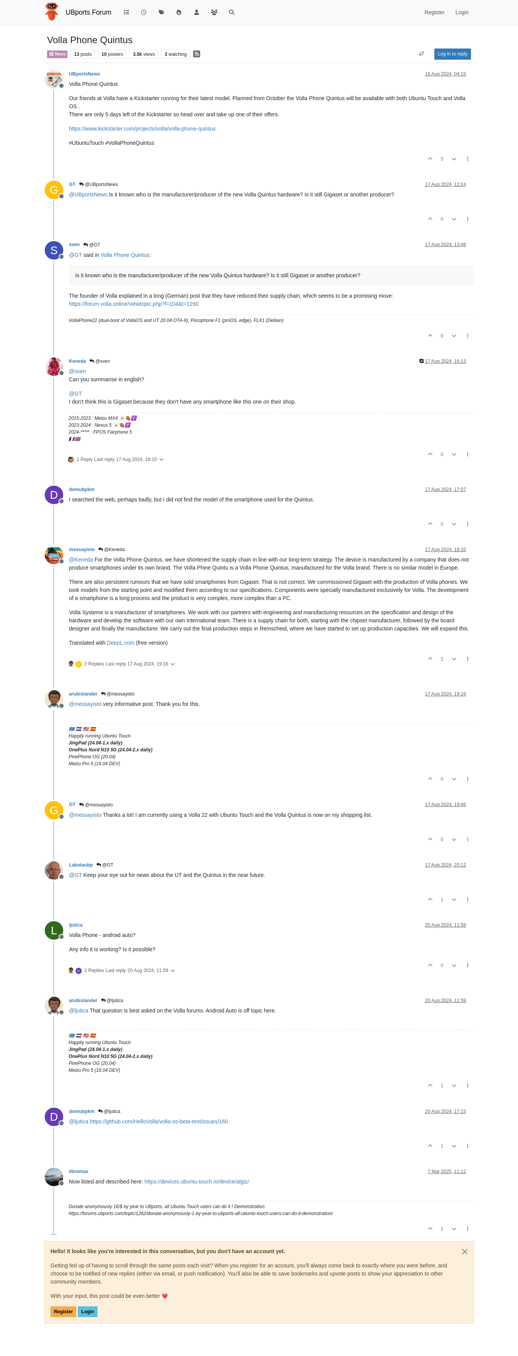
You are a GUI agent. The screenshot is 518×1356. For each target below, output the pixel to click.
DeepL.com (121, 643)
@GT (91, 245)
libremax (78, 1171)
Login (87, 1311)
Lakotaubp (81, 865)
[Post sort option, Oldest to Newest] (421, 54)
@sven (99, 361)
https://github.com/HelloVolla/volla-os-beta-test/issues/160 (159, 1121)
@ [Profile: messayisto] (85, 704)
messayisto (82, 549)
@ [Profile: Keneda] (81, 559)
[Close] (465, 1251)
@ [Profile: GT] (75, 255)
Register (63, 1311)
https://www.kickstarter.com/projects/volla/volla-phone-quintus (142, 129)
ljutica (75, 925)
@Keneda (111, 549)
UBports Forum (89, 12)
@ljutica (112, 1000)
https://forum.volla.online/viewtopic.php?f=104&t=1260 (133, 304)
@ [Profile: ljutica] (78, 1010)
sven (74, 244)
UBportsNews (84, 74)
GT (72, 184)
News (57, 54)
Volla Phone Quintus (125, 255)
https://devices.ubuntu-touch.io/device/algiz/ (197, 1181)
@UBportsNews (98, 184)
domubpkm (81, 489)
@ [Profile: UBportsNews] (88, 194)
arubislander (83, 694)
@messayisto (118, 694)
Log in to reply (453, 54)
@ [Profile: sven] (77, 371)
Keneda (77, 361)
